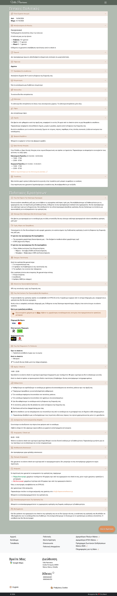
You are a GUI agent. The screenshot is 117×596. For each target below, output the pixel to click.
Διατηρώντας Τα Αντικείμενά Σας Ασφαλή (26, 420)
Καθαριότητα (17, 383)
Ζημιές (15, 118)
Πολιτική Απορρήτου (51, 547)
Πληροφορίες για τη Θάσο (86, 549)
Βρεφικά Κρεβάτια (18, 136)
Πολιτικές (47, 537)
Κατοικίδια (16, 90)
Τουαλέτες (16, 176)
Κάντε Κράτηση (49, 540)
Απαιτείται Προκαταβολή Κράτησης (24, 284)
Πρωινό (15, 52)
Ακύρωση (15, 469)
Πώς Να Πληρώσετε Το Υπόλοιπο (24, 346)
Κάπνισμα (15, 99)
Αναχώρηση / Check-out (20, 433)
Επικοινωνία (48, 543)
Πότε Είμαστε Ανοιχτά (20, 14)
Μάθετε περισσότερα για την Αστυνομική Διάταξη (29, 172)
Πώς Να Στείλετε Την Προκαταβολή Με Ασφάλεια (29, 293)
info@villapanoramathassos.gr (63, 491)
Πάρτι (14, 108)
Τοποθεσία (14, 543)
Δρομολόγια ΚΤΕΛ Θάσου (86, 540)
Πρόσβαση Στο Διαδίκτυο (21, 71)
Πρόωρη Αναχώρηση (19, 457)
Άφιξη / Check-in (18, 367)
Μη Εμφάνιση (17, 509)
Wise (38, 313)
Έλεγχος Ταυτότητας (19, 258)
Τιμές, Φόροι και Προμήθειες (22, 225)
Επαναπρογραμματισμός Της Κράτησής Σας (27, 500)
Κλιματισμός (17, 80)
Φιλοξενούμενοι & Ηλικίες (21, 25)
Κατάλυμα (14, 540)
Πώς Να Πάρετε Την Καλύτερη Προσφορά (26, 198)
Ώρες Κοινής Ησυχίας (20, 146)
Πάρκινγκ (15, 62)
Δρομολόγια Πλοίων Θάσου (87, 537)
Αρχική (13, 537)
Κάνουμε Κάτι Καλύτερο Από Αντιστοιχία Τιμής (28, 214)
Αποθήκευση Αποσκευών (21, 448)
